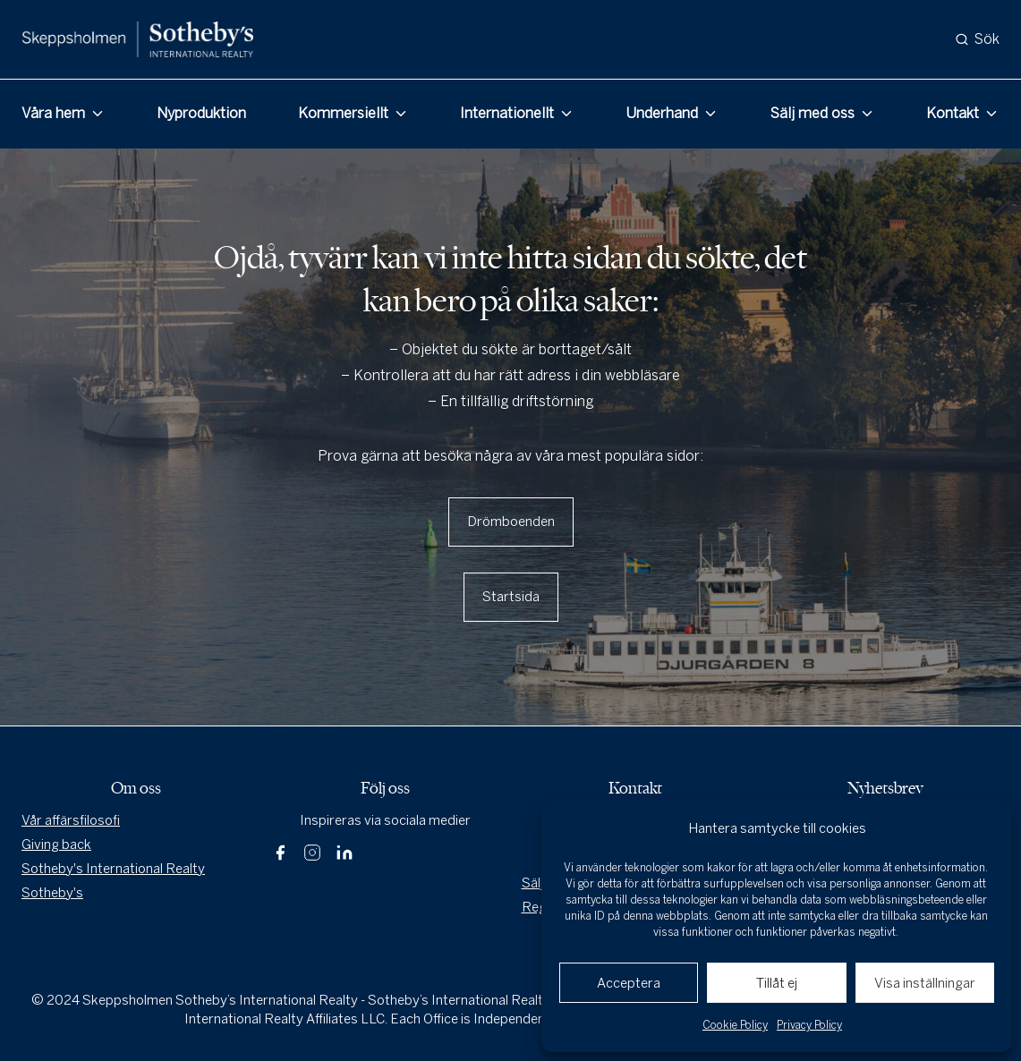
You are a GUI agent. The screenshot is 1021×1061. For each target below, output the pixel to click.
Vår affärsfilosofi (70, 820)
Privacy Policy (809, 1025)
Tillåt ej (776, 983)
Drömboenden (511, 522)
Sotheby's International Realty (113, 869)
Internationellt (507, 113)
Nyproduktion (201, 113)
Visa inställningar (924, 983)
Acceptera (628, 983)
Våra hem (53, 113)
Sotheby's (52, 893)
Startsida (511, 597)
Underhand (661, 113)
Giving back (56, 844)
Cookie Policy (735, 1025)
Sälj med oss (812, 113)
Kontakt (952, 113)
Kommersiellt (343, 113)
